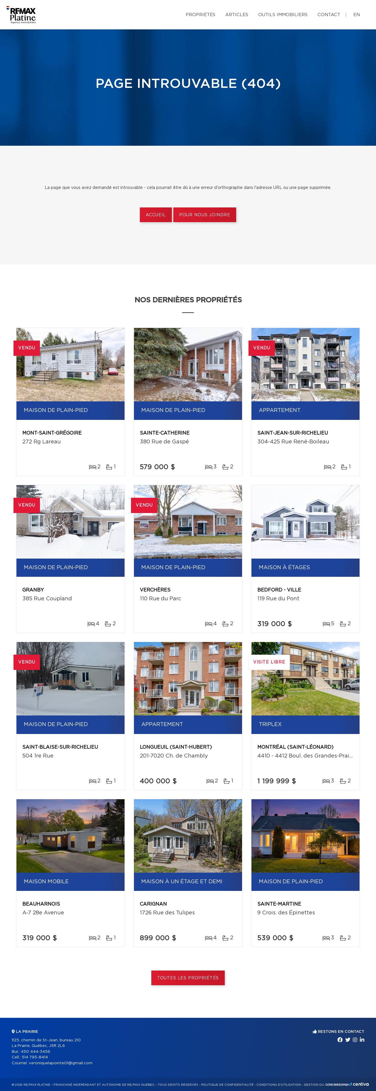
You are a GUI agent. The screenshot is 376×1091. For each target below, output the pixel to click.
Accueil (156, 215)
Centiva (359, 1084)
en (356, 15)
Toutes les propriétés (188, 978)
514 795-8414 (35, 1057)
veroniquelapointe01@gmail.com (61, 1063)
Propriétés (200, 15)
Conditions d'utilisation (278, 1084)
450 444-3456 (35, 1052)
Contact (329, 15)
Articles (236, 15)
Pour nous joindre (204, 215)
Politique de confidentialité (227, 1084)
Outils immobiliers (283, 15)
